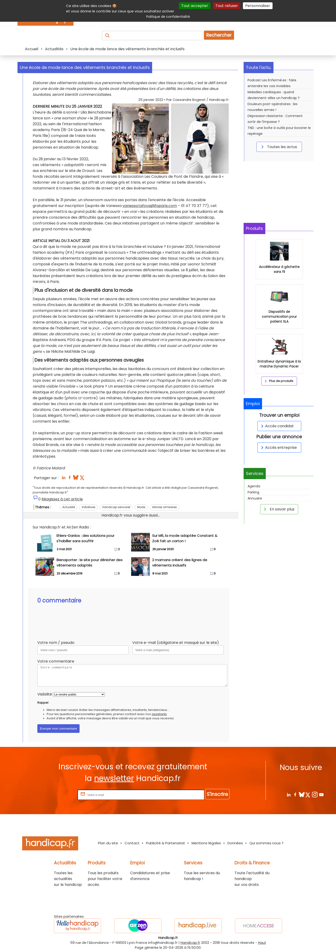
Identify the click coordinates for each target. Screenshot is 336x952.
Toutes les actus (278, 147)
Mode (141, 507)
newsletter (114, 778)
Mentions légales (206, 843)
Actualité (68, 507)
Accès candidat (276, 426)
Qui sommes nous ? (266, 843)
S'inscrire (217, 794)
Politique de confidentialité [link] (168, 16)
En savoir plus (278, 509)
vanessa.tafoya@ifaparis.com (149, 205)
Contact (132, 843)
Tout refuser (226, 5)
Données (235, 843)
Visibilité (44, 694)
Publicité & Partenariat (165, 843)
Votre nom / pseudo (55, 642)
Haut (262, 942)
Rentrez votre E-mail (57, 794)
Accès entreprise (278, 447)
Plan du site (108, 843)
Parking (253, 492)
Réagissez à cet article (62, 499)
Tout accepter (194, 5)
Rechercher (219, 35)
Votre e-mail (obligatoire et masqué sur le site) (175, 642)
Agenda (254, 486)
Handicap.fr (190, 942)
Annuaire (255, 498)
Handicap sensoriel (116, 507)
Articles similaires (164, 507)
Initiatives (88, 507)
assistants (159, 714)
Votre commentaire (55, 661)
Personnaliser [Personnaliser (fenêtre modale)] (257, 5)
